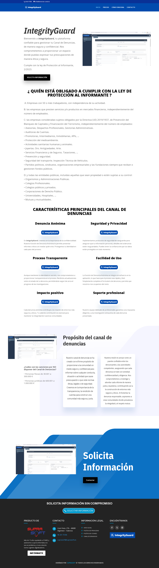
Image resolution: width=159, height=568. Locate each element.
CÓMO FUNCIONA (118, 7)
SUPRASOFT (71, 563)
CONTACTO (131, 7)
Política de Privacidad (91, 531)
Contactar (90, 480)
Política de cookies (90, 533)
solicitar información (80, 510)
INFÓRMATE (36, 553)
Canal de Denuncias (90, 536)
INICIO (98, 7)
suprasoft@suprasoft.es (66, 540)
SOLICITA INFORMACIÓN (37, 77)
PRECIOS (106, 7)
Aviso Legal (88, 528)
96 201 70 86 (62, 535)
